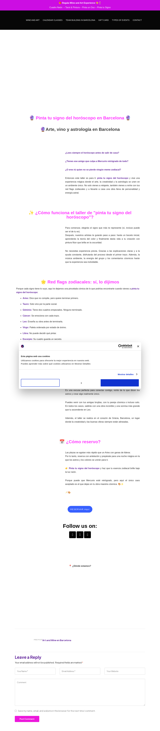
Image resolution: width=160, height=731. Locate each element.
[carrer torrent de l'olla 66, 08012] (80, 596)
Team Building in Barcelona (80, 20)
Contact (137, 20)
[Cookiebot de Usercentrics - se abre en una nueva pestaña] (120, 346)
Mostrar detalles (126, 374)
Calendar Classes (52, 20)
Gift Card (103, 20)
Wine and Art (33, 20)
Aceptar (120, 383)
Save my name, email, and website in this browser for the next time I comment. (57, 710)
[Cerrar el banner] (138, 346)
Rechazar (40, 383)
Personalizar (80, 383)
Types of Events (120, 20)
